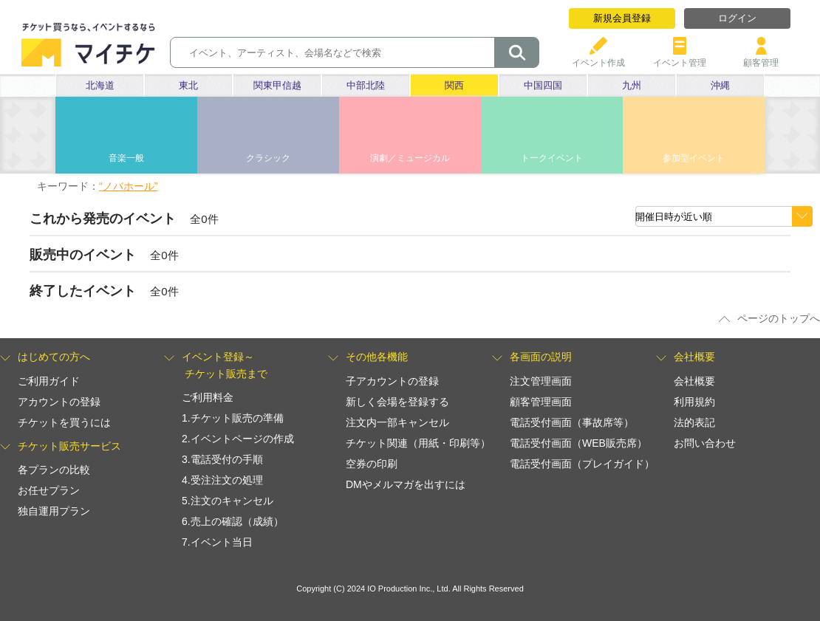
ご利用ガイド (49, 381)
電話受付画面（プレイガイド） (582, 464)
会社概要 (694, 381)
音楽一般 (126, 158)
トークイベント (552, 158)
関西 (454, 85)
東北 (188, 85)
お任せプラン (49, 490)
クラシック (268, 158)
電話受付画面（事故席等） (572, 422)
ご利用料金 (207, 397)
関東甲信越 (277, 85)
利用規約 (694, 402)
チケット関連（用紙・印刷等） (418, 443)
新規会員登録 (622, 18)
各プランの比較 (54, 470)
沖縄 (720, 85)
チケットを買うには (64, 422)
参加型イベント (694, 158)
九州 (631, 85)
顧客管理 (761, 57)
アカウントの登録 (59, 402)
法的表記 (694, 422)
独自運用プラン (54, 511)
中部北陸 (365, 85)
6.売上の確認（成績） (233, 521)
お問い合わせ (705, 443)
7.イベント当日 (217, 542)
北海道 (100, 85)
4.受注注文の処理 (222, 480)
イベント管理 (679, 57)
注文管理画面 (541, 381)
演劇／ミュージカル (410, 158)
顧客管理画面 (541, 402)
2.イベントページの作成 (238, 439)
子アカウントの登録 (392, 381)
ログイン (737, 18)
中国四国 (543, 85)
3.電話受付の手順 (222, 459)
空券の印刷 (371, 464)
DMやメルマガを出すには (405, 484)
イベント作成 (598, 57)
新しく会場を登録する (397, 402)
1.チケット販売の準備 (233, 418)
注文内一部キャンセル (397, 422)
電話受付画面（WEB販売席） (578, 443)
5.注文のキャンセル (227, 501)
